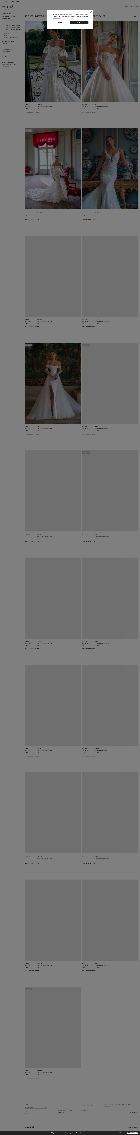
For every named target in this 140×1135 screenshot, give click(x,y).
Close (90, 12)
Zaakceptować (132, 1133)
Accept (79, 22)
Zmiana (122, 1133)
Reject (60, 22)
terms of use (56, 18)
